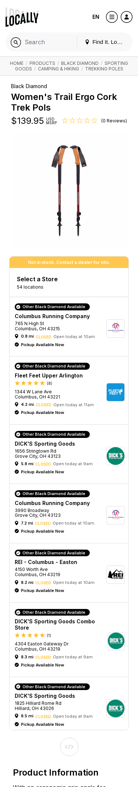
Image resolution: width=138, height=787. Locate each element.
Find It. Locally (106, 42)
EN (95, 17)
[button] (71, 328)
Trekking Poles (104, 69)
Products (42, 63)
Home (17, 63)
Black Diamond (80, 63)
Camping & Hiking (58, 69)
